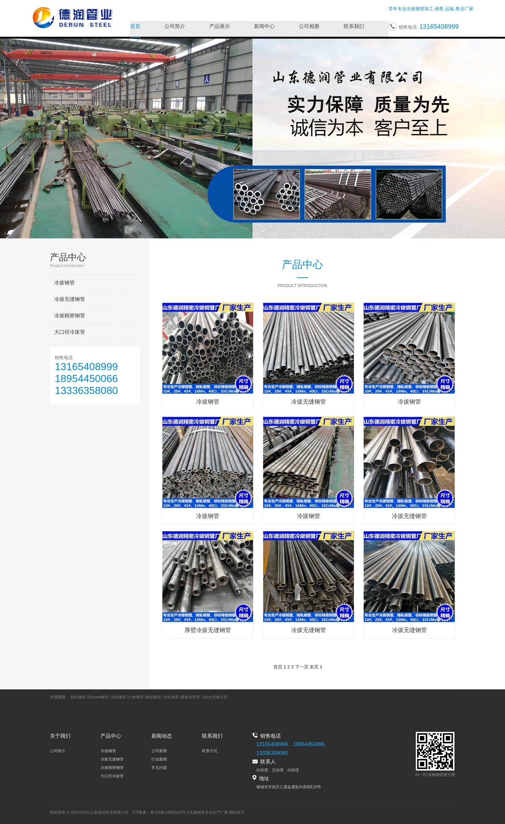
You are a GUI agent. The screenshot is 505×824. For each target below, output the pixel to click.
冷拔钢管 (415, 9)
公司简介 (175, 26)
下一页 (302, 666)
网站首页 (236, 812)
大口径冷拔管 (69, 332)
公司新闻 (159, 751)
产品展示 (219, 26)
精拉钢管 (153, 697)
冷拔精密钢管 (69, 315)
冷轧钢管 (171, 697)
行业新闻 (159, 759)
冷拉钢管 (118, 697)
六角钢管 (136, 697)
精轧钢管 (78, 697)
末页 (314, 666)
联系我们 (354, 26)
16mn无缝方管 (214, 697)
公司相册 (309, 26)
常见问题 (159, 767)
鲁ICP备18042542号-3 (169, 812)
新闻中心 (264, 26)
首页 (135, 26)
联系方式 (209, 751)
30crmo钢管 (98, 697)
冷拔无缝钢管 (69, 299)
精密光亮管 (190, 697)
